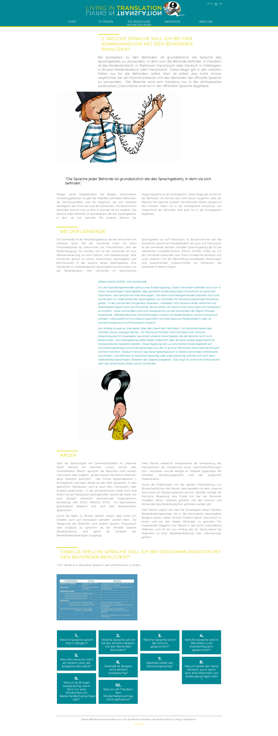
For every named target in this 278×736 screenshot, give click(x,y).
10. (118, 692)
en (220, 3)
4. (201, 642)
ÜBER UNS (206, 21)
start (72, 21)
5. (76, 660)
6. (118, 667)
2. (118, 642)
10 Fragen (105, 21)
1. (76, 639)
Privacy (139, 723)
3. (160, 640)
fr (212, 3)
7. (160, 662)
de (216, 3)
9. (76, 688)
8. (201, 670)
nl (208, 3)
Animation (172, 21)
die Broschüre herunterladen (139, 23)
